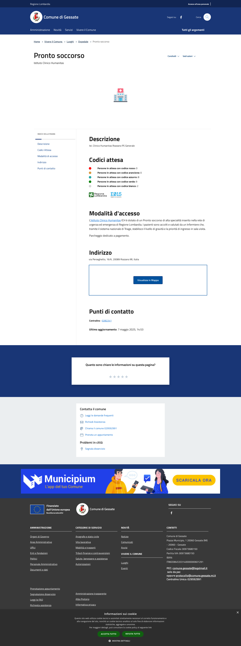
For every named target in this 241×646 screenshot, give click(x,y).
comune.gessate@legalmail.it (190, 568)
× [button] (237, 612)
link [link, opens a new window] (150, 627)
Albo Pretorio (82, 599)
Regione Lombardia (40, 4)
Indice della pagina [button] (46, 133)
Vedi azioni (190, 56)
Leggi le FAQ (36, 600)
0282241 (107, 320)
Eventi (124, 568)
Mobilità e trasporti (86, 547)
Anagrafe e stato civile (87, 536)
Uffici (33, 547)
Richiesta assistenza (40, 605)
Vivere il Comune (53, 41)
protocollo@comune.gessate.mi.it (196, 575)
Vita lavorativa (83, 542)
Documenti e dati (39, 569)
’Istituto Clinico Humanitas (105, 220)
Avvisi (124, 547)
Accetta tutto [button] (108, 634)
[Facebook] (180, 17)
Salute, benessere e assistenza (92, 558)
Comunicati (127, 542)
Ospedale (83, 41)
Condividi (174, 56)
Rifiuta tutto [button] (133, 634)
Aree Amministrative (41, 542)
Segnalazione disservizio (42, 594)
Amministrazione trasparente (91, 593)
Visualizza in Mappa (148, 280)
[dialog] (120, 627)
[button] (120, 640)
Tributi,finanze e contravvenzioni (93, 553)
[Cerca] (207, 17)
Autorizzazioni (83, 564)
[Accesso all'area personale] (198, 4)
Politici (33, 558)
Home (37, 41)
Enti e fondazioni (39, 553)
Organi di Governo (39, 536)
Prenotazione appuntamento (45, 588)
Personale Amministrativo (43, 564)
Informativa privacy (86, 604)
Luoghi (70, 41)
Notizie (124, 536)
